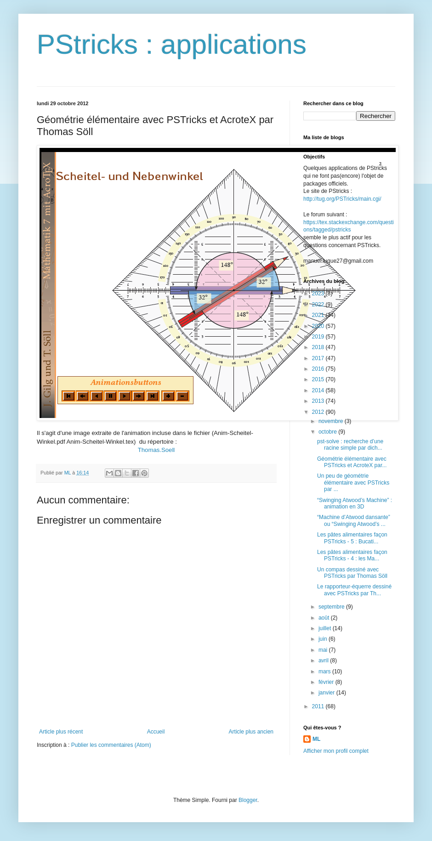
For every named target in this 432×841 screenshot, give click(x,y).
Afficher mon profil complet (336, 751)
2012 (319, 412)
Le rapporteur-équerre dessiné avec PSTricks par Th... (354, 589)
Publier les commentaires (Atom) (111, 745)
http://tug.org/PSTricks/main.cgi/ (342, 199)
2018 (319, 347)
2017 (319, 358)
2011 (319, 706)
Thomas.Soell (156, 449)
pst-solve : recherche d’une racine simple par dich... (350, 444)
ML (316, 739)
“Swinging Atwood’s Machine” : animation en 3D (354, 503)
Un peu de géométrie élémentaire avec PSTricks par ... (353, 482)
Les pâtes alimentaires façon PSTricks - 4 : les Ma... (352, 555)
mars (325, 671)
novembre (331, 421)
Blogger (248, 800)
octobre (328, 432)
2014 (319, 390)
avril (324, 660)
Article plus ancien (251, 731)
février (326, 682)
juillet (325, 628)
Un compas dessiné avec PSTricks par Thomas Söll (352, 572)
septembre (332, 607)
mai (323, 650)
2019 (319, 336)
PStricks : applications (172, 44)
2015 (319, 379)
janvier (327, 692)
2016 (319, 369)
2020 (319, 326)
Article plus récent (61, 731)
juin (323, 639)
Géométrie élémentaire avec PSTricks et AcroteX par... (352, 462)
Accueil (156, 731)
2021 (319, 315)
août (324, 618)
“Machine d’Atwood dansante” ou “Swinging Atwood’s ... (353, 520)
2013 (319, 401)
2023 (319, 293)
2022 (319, 304)
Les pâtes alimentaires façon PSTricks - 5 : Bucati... (352, 537)
